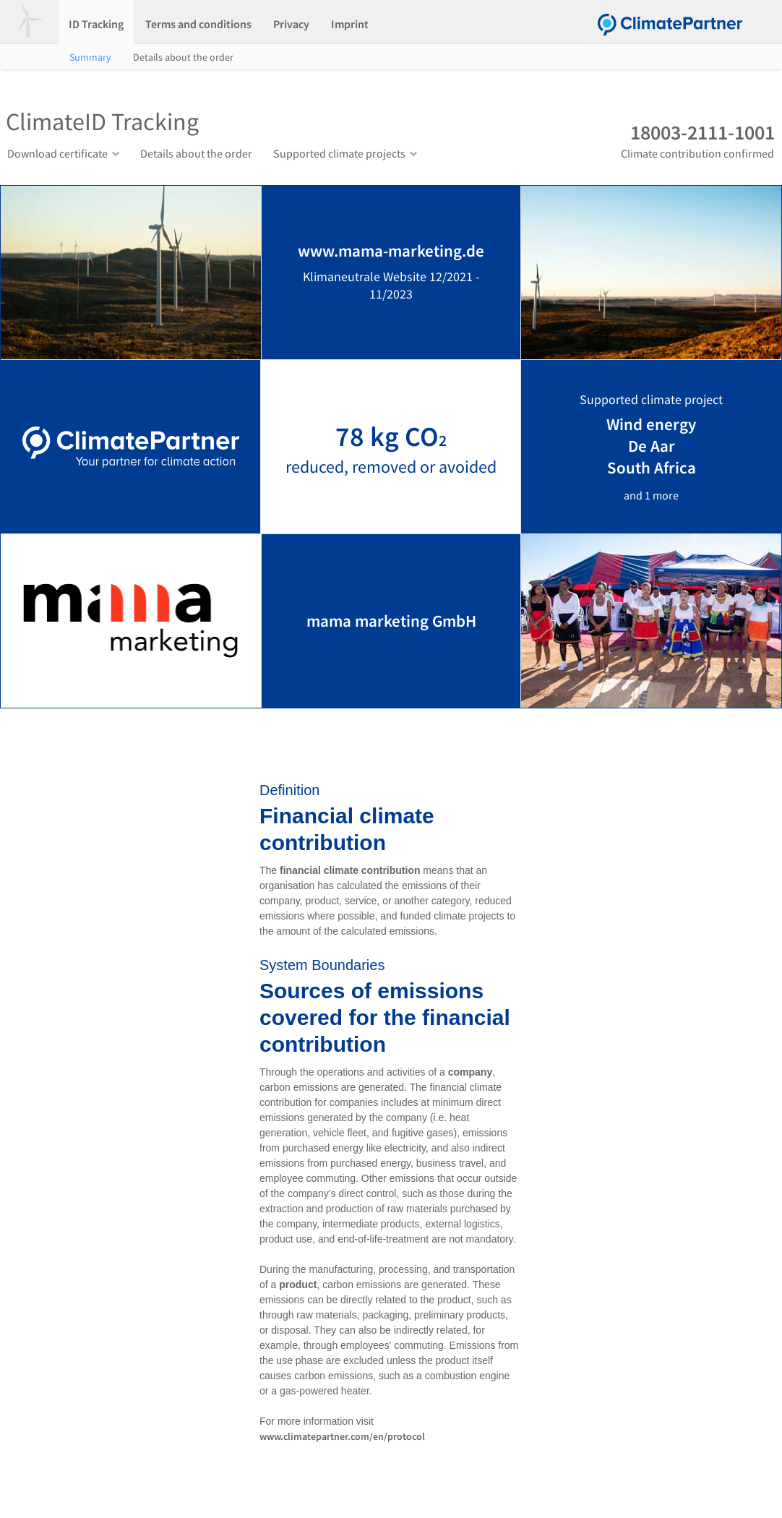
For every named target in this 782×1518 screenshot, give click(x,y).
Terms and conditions (198, 24)
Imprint (350, 24)
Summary (90, 57)
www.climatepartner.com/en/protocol (342, 1436)
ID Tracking (96, 24)
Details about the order (183, 57)
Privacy (291, 24)
